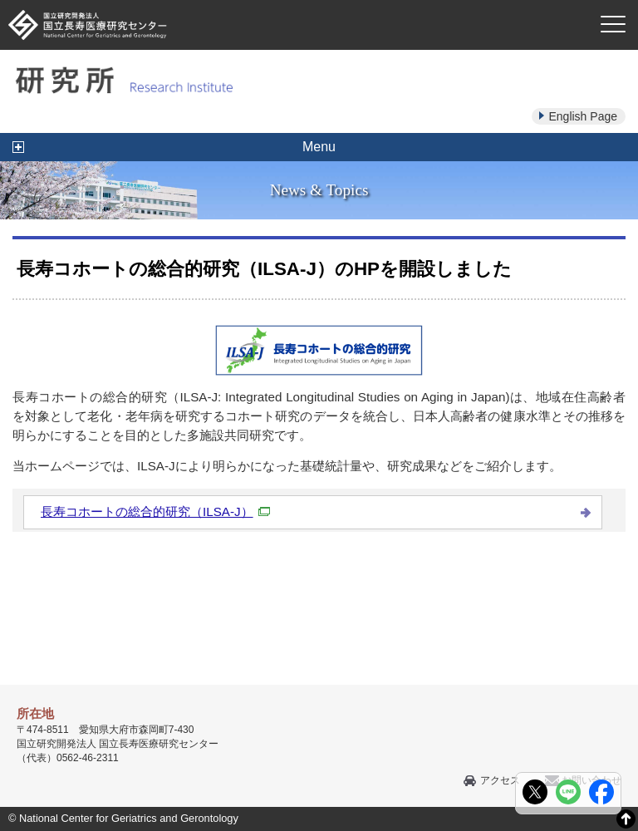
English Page (582, 116)
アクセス (500, 780)
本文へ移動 (284, 0)
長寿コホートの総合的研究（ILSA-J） (155, 511)
